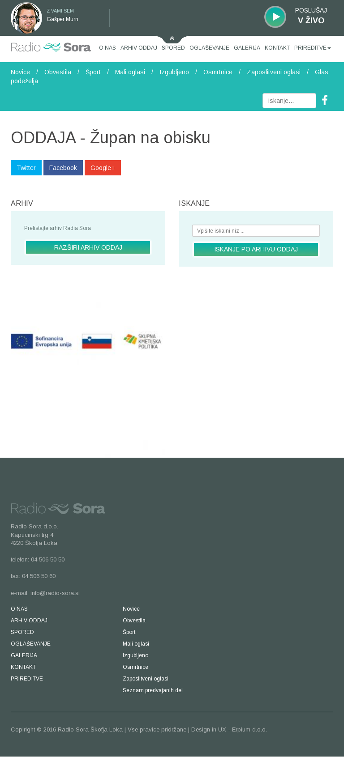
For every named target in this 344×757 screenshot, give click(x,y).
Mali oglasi (130, 72)
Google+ (102, 167)
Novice (20, 72)
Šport (93, 72)
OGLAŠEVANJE (209, 48)
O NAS (107, 48)
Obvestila (57, 72)
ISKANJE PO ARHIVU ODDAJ (256, 249)
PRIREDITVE (312, 48)
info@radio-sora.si (55, 593)
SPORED (173, 48)
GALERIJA (247, 48)
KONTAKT (277, 48)
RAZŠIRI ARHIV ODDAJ (88, 247)
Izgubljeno (174, 72)
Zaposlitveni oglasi (274, 72)
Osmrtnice (217, 72)
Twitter (26, 167)
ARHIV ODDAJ (138, 48)
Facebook (63, 167)
